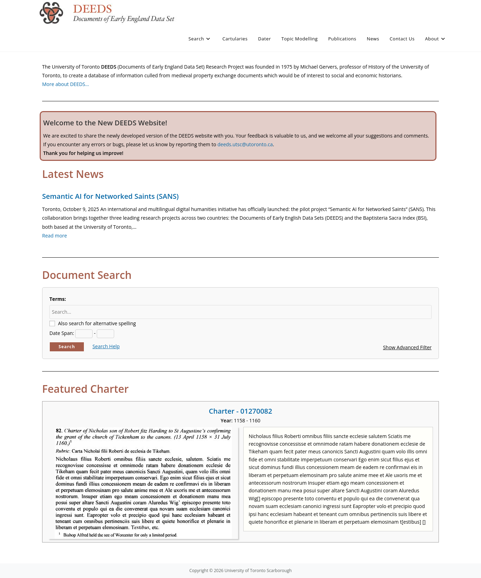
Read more (54, 235)
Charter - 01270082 (240, 411)
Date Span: (61, 333)
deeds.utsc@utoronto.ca (245, 144)
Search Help (106, 346)
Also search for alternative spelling (97, 323)
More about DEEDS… (65, 84)
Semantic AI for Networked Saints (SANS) (110, 196)
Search (66, 347)
